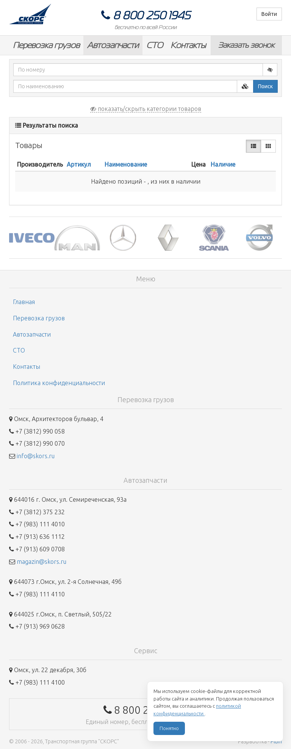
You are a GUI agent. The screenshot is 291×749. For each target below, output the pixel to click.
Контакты (188, 45)
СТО (154, 45)
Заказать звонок (246, 45)
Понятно (169, 728)
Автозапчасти (113, 45)
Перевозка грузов (46, 45)
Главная (24, 301)
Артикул (79, 164)
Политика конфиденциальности (59, 382)
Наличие (223, 164)
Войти (269, 14)
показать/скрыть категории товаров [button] (145, 108)
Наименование (126, 164)
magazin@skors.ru (41, 561)
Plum (276, 741)
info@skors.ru (36, 456)
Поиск (265, 86)
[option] (32, 238)
